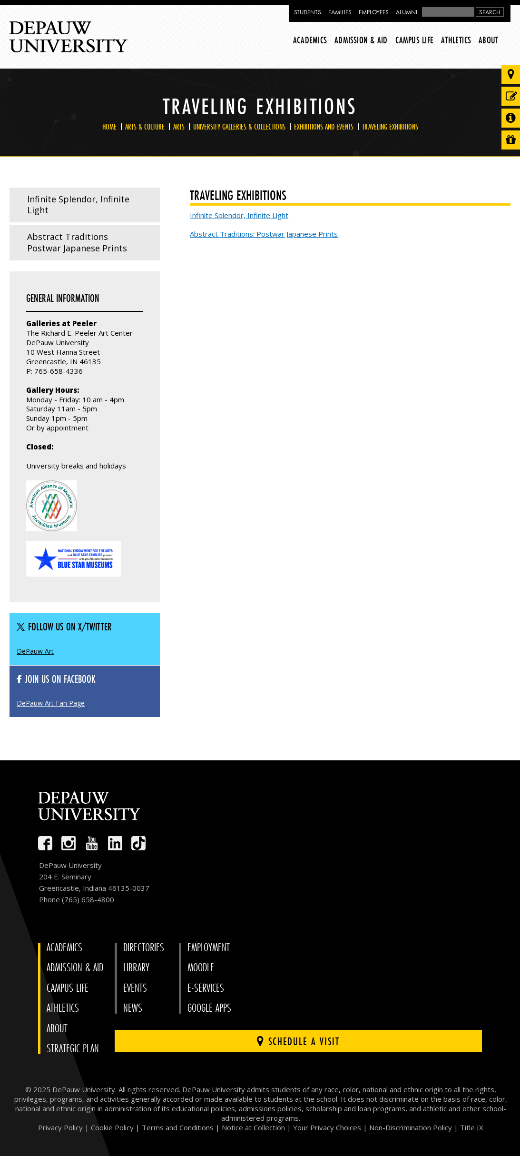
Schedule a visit (298, 1041)
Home (109, 126)
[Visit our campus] (510, 74)
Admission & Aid (360, 39)
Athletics (456, 39)
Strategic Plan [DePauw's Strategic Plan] (73, 1048)
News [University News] (132, 1008)
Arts (179, 126)
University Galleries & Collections (239, 126)
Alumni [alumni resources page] (406, 12)
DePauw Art (35, 651)
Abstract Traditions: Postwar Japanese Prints (264, 234)
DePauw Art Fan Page (51, 703)
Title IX (471, 1127)
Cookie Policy (112, 1127)
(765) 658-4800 (88, 899)
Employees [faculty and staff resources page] (374, 12)
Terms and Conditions (178, 1127)
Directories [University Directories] (143, 947)
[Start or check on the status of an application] (510, 96)
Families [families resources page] (340, 12)
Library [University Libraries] (136, 967)
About (488, 39)
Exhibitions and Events (323, 126)
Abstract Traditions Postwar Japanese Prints (77, 242)
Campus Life (414, 39)
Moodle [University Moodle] (200, 967)
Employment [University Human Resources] (208, 947)
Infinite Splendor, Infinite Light (78, 204)
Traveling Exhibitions (390, 126)
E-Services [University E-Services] (205, 988)
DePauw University (69, 37)
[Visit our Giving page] (510, 139)
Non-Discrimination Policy (410, 1127)
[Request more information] (510, 118)
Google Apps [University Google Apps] (209, 1008)
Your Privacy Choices (327, 1127)
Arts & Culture (145, 126)
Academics (310, 39)
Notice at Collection (253, 1127)
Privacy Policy (60, 1127)
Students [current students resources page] (307, 12)
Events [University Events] (135, 988)
